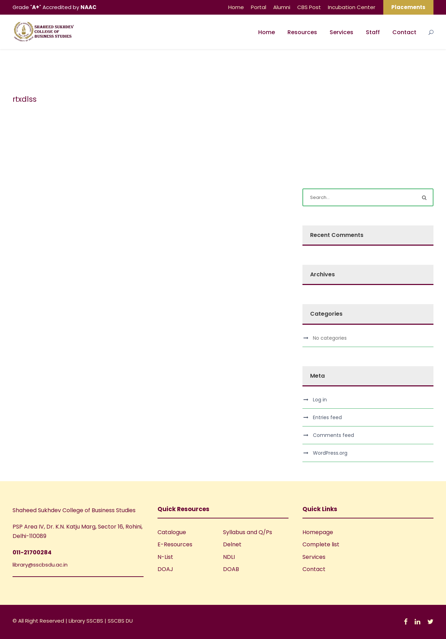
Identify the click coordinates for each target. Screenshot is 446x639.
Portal (258, 7)
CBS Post (309, 7)
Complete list (320, 544)
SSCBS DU (120, 620)
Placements (408, 7)
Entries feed (327, 417)
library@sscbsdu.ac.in (40, 564)
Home (236, 7)
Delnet (232, 544)
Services (341, 32)
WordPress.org (330, 452)
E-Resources (174, 544)
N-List (165, 557)
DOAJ (165, 569)
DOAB (231, 569)
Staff (373, 32)
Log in (320, 399)
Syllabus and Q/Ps (247, 532)
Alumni (281, 7)
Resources (302, 32)
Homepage (317, 532)
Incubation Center (351, 7)
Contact (404, 32)
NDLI (229, 557)
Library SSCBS (87, 620)
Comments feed (333, 435)
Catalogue (171, 532)
